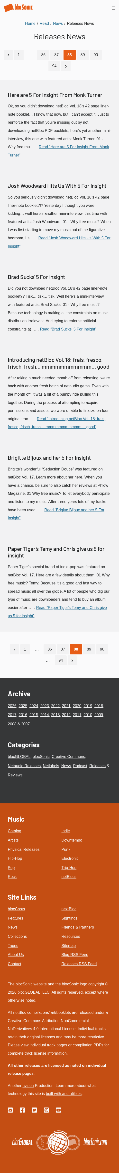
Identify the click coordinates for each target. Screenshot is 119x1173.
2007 (25, 724)
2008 (12, 724)
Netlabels (51, 766)
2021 (66, 706)
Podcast (80, 766)
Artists (13, 840)
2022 (55, 706)
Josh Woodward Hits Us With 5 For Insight (57, 185)
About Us (16, 955)
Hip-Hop (15, 858)
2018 (98, 706)
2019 (87, 706)
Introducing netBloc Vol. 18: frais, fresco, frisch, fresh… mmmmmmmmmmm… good (58, 363)
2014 (44, 715)
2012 (66, 715)
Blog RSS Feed (75, 955)
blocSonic (41, 757)
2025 (22, 706)
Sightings (70, 918)
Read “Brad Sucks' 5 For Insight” (68, 329)
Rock (12, 877)
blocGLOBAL (19, 757)
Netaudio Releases (24, 766)
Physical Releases (24, 849)
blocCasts (16, 909)
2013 (55, 715)
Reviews (15, 775)
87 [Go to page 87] (56, 55)
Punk (66, 849)
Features (15, 918)
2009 (98, 715)
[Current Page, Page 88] (70, 55)
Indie (66, 831)
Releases (97, 766)
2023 (44, 706)
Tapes (13, 946)
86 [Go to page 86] (43, 55)
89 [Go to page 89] (83, 55)
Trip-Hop (69, 868)
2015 (33, 715)
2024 (33, 706)
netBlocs (69, 877)
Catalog (14, 831)
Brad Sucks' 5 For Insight (36, 276)
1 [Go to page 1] (19, 55)
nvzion (28, 1086)
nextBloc (69, 909)
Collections (17, 936)
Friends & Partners (78, 927)
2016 (22, 715)
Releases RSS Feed (79, 964)
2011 (77, 715)
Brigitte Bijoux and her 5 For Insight (49, 457)
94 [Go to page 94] (54, 66)
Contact (14, 964)
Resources (71, 936)
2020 (77, 706)
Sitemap (69, 946)
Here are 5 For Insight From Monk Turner (55, 94)
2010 (87, 715)
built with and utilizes (64, 1094)
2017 (12, 715)
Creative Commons (68, 757)
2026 (12, 706)
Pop (11, 868)
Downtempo (72, 840)
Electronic (70, 858)
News (66, 766)
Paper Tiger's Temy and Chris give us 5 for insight (56, 552)
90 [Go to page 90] (96, 55)
